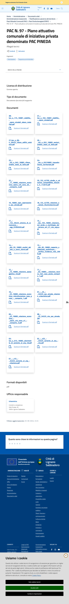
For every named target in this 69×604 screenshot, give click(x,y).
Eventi (52, 493)
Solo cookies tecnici (35, 582)
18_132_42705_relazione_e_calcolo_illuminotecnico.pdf (48, 207)
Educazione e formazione (39, 489)
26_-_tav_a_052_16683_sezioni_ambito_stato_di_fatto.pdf (48, 143)
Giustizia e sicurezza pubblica (41, 521)
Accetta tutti (34, 588)
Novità (26, 483)
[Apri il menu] (2, 8)
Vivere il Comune (53, 484)
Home (9, 16)
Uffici (8, 494)
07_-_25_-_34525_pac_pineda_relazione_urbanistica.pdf (48, 300)
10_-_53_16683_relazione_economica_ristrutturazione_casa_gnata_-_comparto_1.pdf (20, 302)
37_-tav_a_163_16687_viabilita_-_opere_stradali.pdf (48, 118)
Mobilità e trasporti (41, 502)
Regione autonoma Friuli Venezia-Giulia (16, 2)
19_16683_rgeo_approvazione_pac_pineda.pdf (20, 207)
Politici (9, 499)
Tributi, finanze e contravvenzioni (40, 526)
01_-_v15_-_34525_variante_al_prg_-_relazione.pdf (19, 372)
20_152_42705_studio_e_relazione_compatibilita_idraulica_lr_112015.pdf (48, 185)
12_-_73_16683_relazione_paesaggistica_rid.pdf (20, 277)
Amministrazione (19, 16)
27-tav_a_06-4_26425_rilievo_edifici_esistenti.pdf (20, 143)
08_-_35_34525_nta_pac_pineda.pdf (48, 323)
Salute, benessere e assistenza (41, 495)
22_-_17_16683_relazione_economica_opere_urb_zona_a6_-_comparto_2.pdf (20, 186)
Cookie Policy (36, 575)
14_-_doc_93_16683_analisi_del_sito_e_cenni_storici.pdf (20, 252)
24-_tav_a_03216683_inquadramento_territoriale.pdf (48, 164)
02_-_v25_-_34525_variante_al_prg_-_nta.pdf (47, 349)
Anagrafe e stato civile (41, 512)
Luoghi (52, 490)
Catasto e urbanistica (39, 506)
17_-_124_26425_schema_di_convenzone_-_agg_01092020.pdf (20, 228)
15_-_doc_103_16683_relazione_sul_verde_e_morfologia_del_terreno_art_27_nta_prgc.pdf (48, 229)
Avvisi (23, 494)
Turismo (38, 517)
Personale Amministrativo (11, 503)
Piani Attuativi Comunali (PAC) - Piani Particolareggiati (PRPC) (28, 21)
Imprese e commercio (39, 541)
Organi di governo (12, 488)
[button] (61, 8)
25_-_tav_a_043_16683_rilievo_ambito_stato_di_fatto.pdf (20, 164)
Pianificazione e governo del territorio (42, 19)
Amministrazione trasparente (17, 19)
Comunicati (24, 491)
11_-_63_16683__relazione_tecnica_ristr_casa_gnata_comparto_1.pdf (48, 278)
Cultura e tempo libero (40, 532)
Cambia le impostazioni (34, 594)
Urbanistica (13, 413)
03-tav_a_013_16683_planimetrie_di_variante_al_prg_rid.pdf (20, 350)
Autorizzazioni (40, 545)
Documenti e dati (34, 16)
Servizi (41, 483)
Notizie (23, 488)
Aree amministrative (13, 491)
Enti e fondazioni (12, 497)
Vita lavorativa (40, 499)
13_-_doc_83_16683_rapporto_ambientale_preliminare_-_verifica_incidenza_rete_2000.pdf (48, 254)
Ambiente (38, 537)
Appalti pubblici (40, 548)
